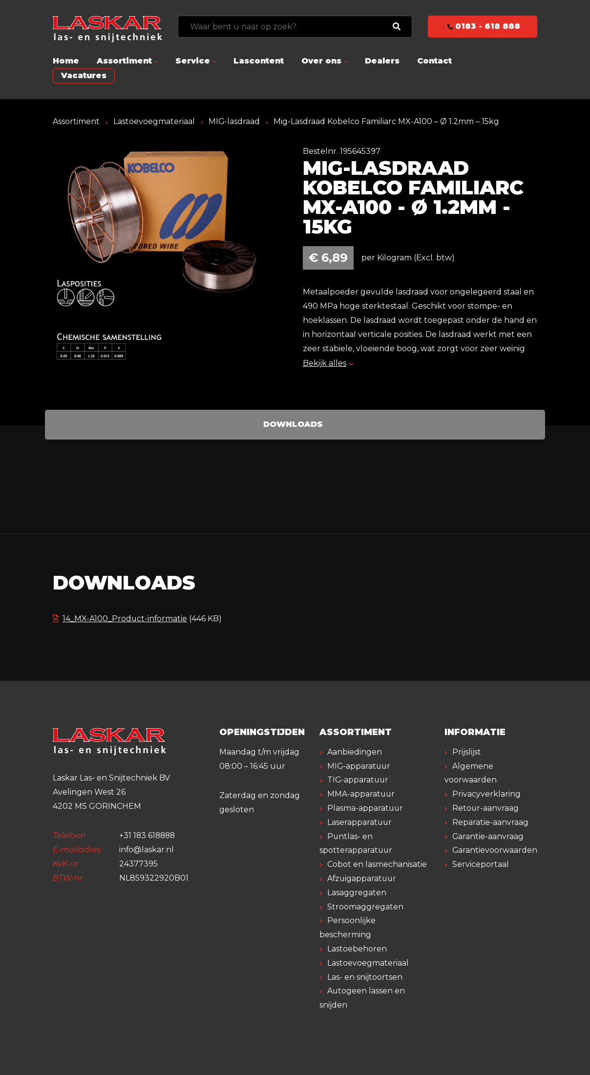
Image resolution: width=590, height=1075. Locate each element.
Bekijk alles (328, 363)
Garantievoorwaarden (495, 850)
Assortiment (124, 60)
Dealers (382, 60)
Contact (434, 60)
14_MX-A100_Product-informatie (121, 618)
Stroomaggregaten (365, 906)
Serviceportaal (480, 864)
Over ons (321, 60)
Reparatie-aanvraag (490, 822)
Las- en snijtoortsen (364, 977)
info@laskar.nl (146, 849)
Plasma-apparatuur (365, 808)
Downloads (293, 424)
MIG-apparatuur (359, 766)
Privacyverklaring (486, 794)
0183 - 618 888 (483, 26)
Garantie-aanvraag (488, 836)
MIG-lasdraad (234, 121)
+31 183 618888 (148, 835)
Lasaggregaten (356, 892)
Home (66, 60)
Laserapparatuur (360, 822)
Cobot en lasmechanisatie (377, 864)
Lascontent (258, 60)
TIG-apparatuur (358, 779)
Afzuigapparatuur (362, 878)
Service (192, 60)
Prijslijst (466, 752)
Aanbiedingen (354, 752)
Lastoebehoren (357, 948)
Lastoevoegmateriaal (154, 121)
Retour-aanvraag (485, 808)
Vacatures (83, 75)
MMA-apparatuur (361, 794)
